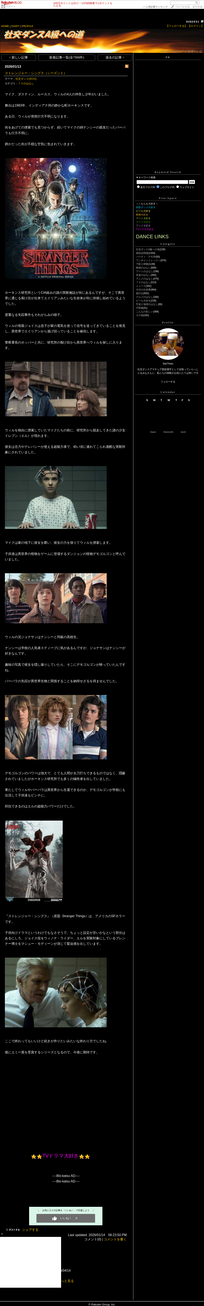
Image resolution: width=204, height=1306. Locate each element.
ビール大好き (143, 300)
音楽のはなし (143, 275)
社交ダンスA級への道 (148, 249)
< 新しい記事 (18, 57)
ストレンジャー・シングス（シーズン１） (36, 73)
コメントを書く (115, 1239)
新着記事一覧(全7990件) (66, 57)
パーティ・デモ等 (146, 256)
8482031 (193, 21)
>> (155, 6)
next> (183, 432)
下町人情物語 (143, 264)
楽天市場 (197, 6)
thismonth (168, 432)
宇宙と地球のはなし (147, 304)
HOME (5, 26)
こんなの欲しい (144, 311)
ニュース (141, 286)
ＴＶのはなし (26, 83)
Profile (168, 322)
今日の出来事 (143, 289)
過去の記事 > (114, 57)
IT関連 (139, 308)
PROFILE (27, 26)
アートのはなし (144, 271)
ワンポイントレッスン (148, 260)
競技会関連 (142, 253)
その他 (139, 315)
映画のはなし (143, 267)
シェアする (30, 1229)
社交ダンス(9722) (26, 78)
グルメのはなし (144, 297)
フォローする (168, 381)
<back (153, 432)
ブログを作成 (182, 6)
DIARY (15, 26)
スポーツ (10, 6)
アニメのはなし (144, 278)
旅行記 (139, 293)
